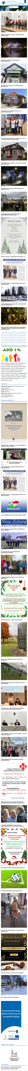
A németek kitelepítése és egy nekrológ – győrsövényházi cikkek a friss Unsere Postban (12, 825)
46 (7, 335)
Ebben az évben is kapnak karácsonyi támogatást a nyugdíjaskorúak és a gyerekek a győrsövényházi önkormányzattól (13, 328)
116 (7, 342)
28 (8, 334)
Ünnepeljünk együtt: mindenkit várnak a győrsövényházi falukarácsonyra (11, 214)
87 (10, 339)
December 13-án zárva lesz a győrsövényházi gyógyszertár (12, 86)
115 (6, 342)
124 (22, 342)
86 (9, 339)
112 (25, 340)
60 (25, 335)
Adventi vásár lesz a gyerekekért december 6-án (13, 256)
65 (7, 337)
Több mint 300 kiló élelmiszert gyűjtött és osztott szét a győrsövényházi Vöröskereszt (13, 139)
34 (16, 334)
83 (5, 339)
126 (25, 342)
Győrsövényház (11, 1)
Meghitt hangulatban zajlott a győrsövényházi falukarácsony (12, 35)
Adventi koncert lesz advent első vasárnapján (12, 972)
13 (13, 332)
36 (18, 334)
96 (22, 339)
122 (18, 342)
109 (20, 340)
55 (18, 335)
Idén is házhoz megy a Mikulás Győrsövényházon (13, 867)
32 (13, 334)
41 (25, 334)
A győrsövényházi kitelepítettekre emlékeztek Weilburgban (12, 577)
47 (8, 335)
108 (18, 340)
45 (5, 335)
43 (3, 335)
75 (20, 337)
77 (22, 337)
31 (12, 334)
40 (24, 334)
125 (24, 342)
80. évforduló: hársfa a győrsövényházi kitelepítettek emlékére (10, 552)
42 (1, 335)
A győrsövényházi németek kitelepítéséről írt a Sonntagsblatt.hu (12, 467)
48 (9, 335)
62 (3, 337)
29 (9, 334)
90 (14, 339)
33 (14, 334)
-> (5, 344)
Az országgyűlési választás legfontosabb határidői (13, 515)
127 (2, 344)
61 (1, 337)
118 (11, 342)
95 (21, 339)
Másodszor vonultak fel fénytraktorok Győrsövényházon (10, 60)
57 (21, 335)
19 (21, 332)
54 (17, 335)
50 (12, 335)
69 (12, 337)
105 (12, 340)
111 (23, 340)
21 (24, 332)
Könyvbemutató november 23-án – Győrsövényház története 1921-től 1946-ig (13, 446)
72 (16, 337)
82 (4, 339)
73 (17, 337)
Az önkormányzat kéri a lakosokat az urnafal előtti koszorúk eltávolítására (13, 304)
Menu (25, 1)
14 (15, 332)
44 (4, 335)
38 (21, 334)
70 (13, 337)
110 (22, 340)
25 (4, 334)
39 (22, 334)
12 (12, 332)
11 (11, 332)
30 (10, 334)
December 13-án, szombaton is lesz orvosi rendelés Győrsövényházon (13, 163)
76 (21, 337)
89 (13, 339)
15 (16, 332)
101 (5, 340)
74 (18, 337)
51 (13, 335)
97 (24, 339)
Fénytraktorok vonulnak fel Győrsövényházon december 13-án (12, 189)
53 (16, 335)
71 (14, 337)
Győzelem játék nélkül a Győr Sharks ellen (11, 890)
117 (9, 342)
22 (25, 332)
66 (8, 337)
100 (3, 340)
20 (23, 332)
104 (10, 340)
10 (10, 332)
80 (1, 339)
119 (13, 342)
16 (17, 332)
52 (14, 335)
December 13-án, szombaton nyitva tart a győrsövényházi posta (11, 111)
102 (7, 340)
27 (7, 334)
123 (20, 342)
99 (1, 340)
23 (1, 334)
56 (20, 335)
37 (20, 334)
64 (5, 337)
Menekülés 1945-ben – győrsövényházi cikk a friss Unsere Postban (13, 284)
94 (20, 339)
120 (15, 342)
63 (4, 337)
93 (18, 339)
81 (3, 339)
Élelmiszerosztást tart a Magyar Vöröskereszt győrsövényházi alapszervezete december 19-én (13, 802)
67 (9, 337)
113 (2, 342)
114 (4, 342)
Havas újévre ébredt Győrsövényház (10, 997)
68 (10, 337)
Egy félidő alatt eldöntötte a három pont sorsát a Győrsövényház (13, 683)
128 (4, 344)
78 (24, 337)
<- (1, 332)
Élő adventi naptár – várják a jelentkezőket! (11, 619)
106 (14, 340)
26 (5, 334)
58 (22, 335)
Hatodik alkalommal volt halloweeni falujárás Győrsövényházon (12, 760)
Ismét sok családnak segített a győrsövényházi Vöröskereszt (12, 931)
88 (12, 339)
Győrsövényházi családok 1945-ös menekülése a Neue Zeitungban (12, 529)
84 (7, 339)
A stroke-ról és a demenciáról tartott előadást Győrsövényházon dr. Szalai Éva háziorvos (12, 708)
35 (17, 334)
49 (10, 335)
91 (16, 339)
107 (16, 340)
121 (17, 342)
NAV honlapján (22, 378)
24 (3, 334)
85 (8, 339)
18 (20, 332)
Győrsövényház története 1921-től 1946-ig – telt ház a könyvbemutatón (13, 734)
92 (17, 339)
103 (9, 340)
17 (19, 332)
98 (25, 339)
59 (24, 335)
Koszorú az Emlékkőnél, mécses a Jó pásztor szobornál (12, 660)
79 (25, 337)
